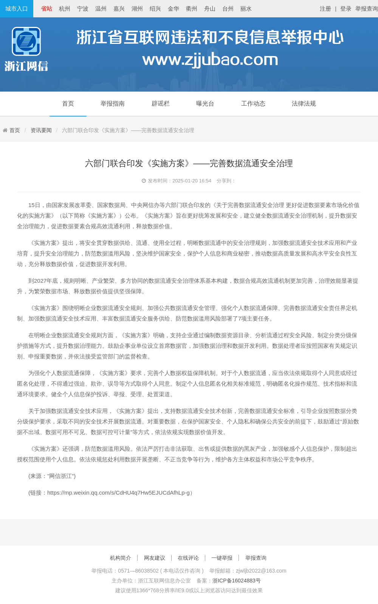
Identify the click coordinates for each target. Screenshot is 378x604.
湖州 (137, 8)
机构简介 (120, 558)
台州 (228, 8)
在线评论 (188, 558)
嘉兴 (119, 8)
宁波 (82, 8)
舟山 (209, 8)
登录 (346, 8)
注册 (325, 8)
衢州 (191, 8)
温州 (101, 8)
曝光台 (205, 103)
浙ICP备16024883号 (236, 581)
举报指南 (113, 103)
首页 (68, 103)
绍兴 (155, 8)
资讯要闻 (41, 130)
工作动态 (253, 103)
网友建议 (154, 558)
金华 (173, 8)
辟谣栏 (161, 103)
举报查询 (366, 8)
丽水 (246, 8)
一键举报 (221, 558)
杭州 (64, 8)
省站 (46, 8)
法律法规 (304, 103)
